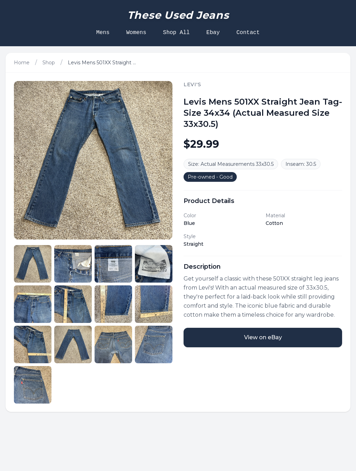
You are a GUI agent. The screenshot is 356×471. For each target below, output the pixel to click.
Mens (103, 33)
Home (22, 62)
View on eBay (263, 337)
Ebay (213, 33)
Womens (136, 33)
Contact (248, 33)
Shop (48, 62)
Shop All (176, 33)
